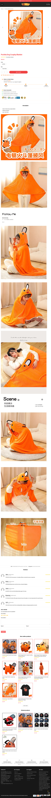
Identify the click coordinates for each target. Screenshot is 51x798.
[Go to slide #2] (16, 47)
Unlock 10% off (49, 793)
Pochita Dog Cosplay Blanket (7, 698)
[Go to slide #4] (28, 47)
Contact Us (29, 776)
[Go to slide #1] (10, 47)
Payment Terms (29, 773)
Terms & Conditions (17, 773)
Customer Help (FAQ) (30, 778)
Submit (3, 631)
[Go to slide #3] (22, 47)
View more (25, 705)
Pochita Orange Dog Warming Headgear (9, 655)
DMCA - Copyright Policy (18, 776)
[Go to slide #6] (40, 47)
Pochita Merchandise (9, 8)
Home (2, 8)
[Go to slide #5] (34, 47)
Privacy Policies (17, 775)
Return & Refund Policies (31, 775)
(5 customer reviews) (10, 57)
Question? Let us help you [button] (46, 796)
